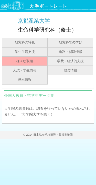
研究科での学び (70, 42)
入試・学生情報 (24, 70)
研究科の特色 (25, 42)
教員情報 (70, 70)
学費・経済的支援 (70, 61)
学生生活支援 (25, 52)
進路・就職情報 (70, 52)
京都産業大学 (34, 20)
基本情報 (24, 79)
